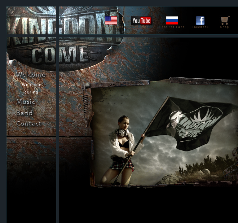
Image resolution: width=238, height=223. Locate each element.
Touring (30, 92)
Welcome (32, 85)
